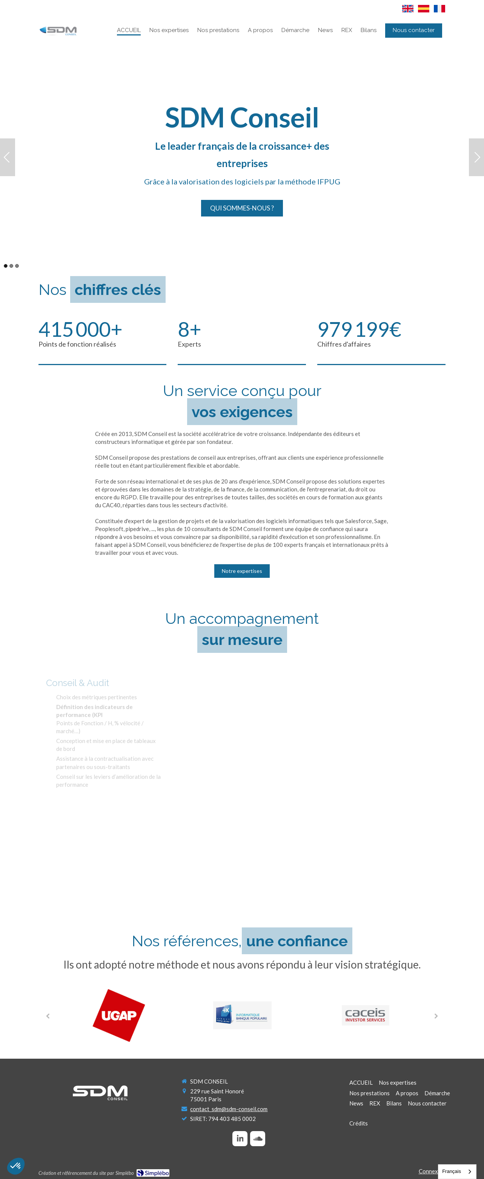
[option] (242, 157)
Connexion (432, 1171)
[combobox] (457, 1171)
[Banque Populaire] (242, 1015)
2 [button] (11, 266)
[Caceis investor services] (366, 1015)
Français (451, 1171)
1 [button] (6, 266)
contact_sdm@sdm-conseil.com (228, 1108)
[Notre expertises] (242, 571)
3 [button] (17, 266)
